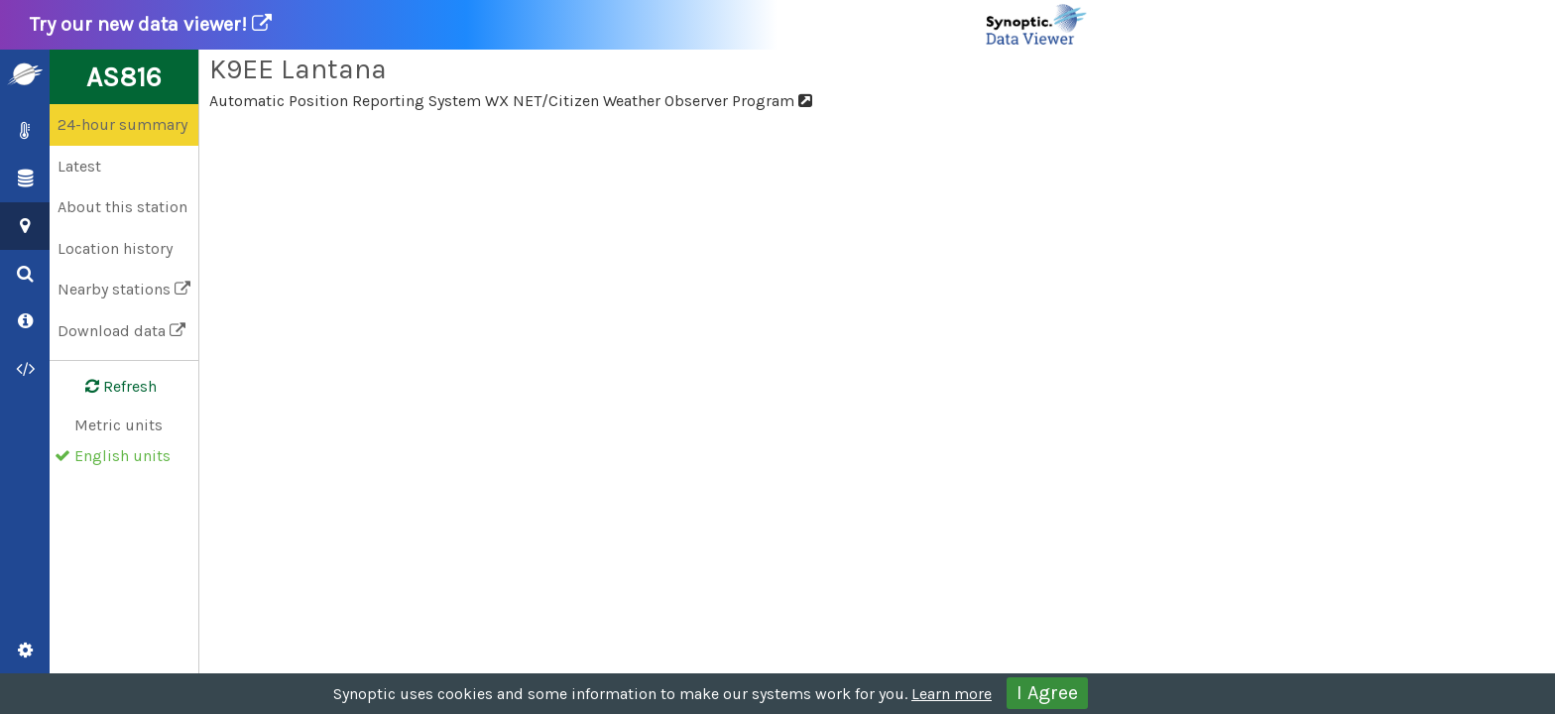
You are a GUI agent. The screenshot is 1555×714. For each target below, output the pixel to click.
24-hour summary (122, 124)
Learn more (951, 693)
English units (122, 455)
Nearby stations (124, 289)
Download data (121, 330)
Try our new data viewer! (559, 25)
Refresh (109, 387)
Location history (115, 248)
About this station (122, 206)
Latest (79, 166)
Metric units (118, 425)
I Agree (1047, 692)
